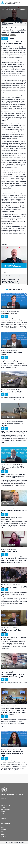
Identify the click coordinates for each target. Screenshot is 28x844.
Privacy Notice (20, 842)
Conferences (4, 816)
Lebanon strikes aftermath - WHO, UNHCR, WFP (12, 468)
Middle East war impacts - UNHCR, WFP (14, 587)
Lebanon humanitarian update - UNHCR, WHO (14, 511)
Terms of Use (4, 834)
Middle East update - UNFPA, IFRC (12, 392)
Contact (5, 842)
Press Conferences (5, 809)
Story (4, 38)
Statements (3, 811)
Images (2, 813)
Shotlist (12, 38)
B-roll (2, 815)
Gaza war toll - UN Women (9, 314)
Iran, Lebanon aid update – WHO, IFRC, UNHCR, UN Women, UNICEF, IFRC (13, 676)
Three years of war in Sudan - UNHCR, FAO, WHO (13, 425)
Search (2, 827)
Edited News (4, 807)
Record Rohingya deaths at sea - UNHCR (12, 354)
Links (2, 831)
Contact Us (3, 832)
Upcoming (3, 829)
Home (2, 825)
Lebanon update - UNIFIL (9, 552)
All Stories (3, 818)
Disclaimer (3, 836)
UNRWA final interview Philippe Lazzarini (11, 631)
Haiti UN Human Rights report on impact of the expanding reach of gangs (12, 754)
